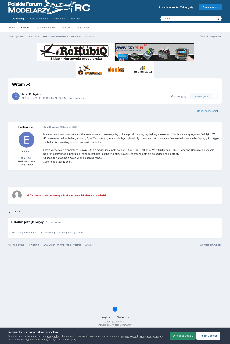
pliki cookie (53, 336)
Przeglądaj (18, 20)
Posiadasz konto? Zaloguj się (177, 7)
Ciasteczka (123, 317)
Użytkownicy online (45, 27)
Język (105, 317)
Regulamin (83, 27)
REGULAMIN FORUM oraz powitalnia (63, 98)
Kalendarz (59, 18)
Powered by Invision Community (115, 325)
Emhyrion (35, 94)
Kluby (12, 27)
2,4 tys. (26, 157)
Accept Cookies (181, 335)
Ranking (66, 27)
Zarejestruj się (210, 7)
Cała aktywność (39, 18)
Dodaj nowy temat (207, 110)
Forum (25, 27)
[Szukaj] (178, 18)
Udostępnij (178, 96)
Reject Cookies (209, 335)
